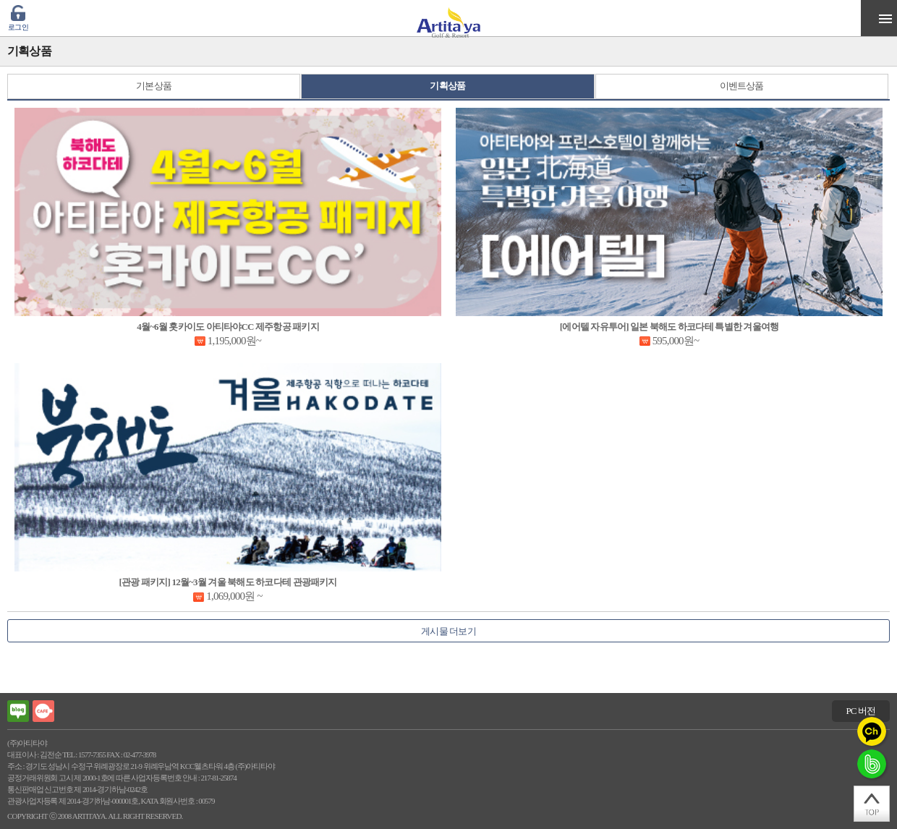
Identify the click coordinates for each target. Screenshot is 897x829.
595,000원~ (676, 341)
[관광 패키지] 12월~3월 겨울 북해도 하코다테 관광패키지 (227, 582)
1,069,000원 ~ (234, 596)
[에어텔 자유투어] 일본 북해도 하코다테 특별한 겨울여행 (669, 326)
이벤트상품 (742, 85)
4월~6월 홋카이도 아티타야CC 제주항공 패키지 (228, 326)
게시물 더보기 (448, 631)
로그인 (18, 27)
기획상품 (447, 85)
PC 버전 (860, 710)
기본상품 (153, 85)
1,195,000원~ (234, 341)
